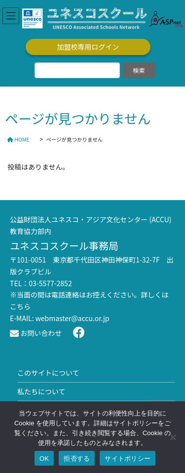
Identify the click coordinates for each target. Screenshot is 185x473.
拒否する (77, 458)
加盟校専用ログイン (88, 47)
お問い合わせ (36, 333)
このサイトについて (48, 373)
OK (44, 458)
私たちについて (41, 391)
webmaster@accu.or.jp (73, 318)
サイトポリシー (127, 458)
